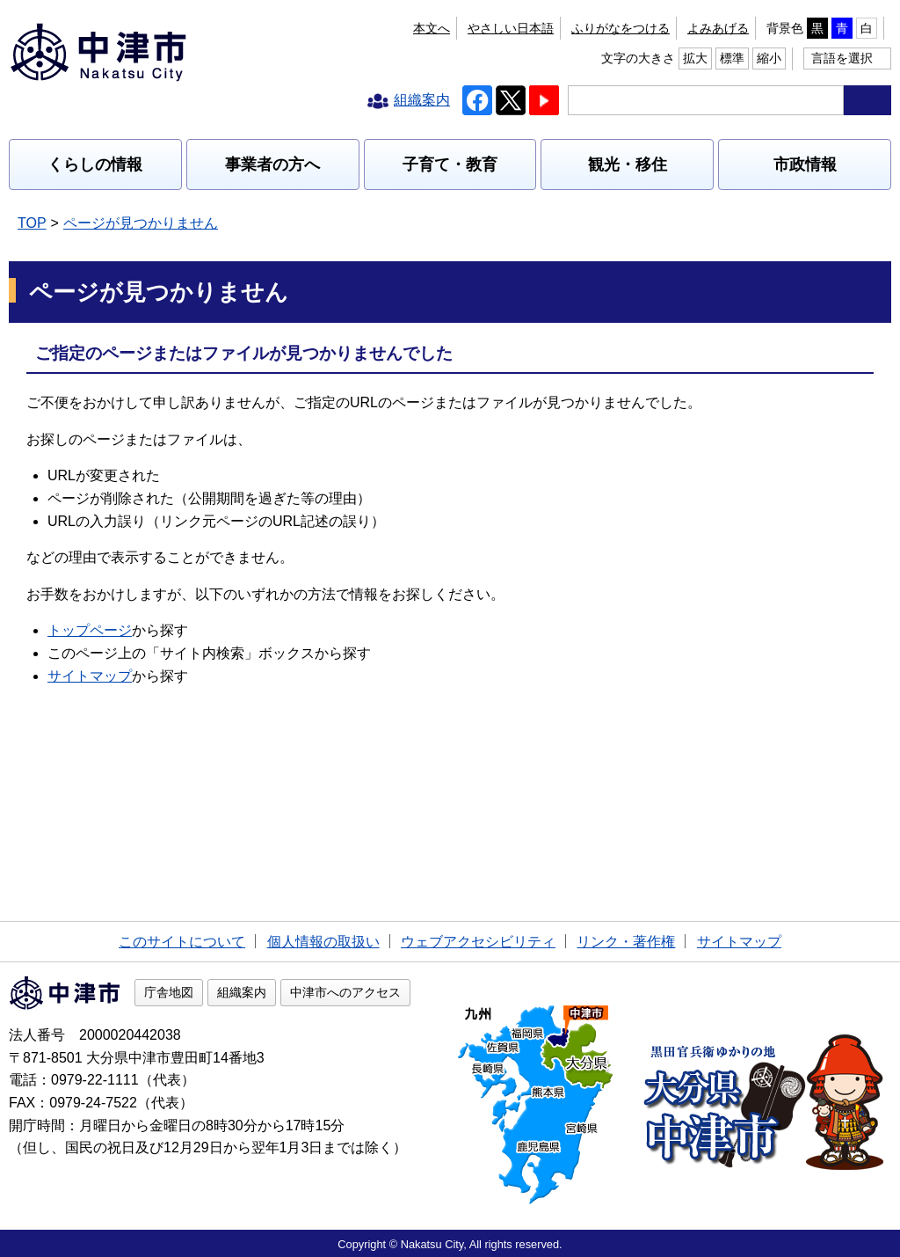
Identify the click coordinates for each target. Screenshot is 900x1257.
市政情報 (805, 164)
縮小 (769, 58)
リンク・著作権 (626, 941)
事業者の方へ (272, 164)
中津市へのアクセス (345, 992)
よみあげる (718, 28)
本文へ (431, 28)
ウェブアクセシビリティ (478, 941)
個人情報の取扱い (323, 941)
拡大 (695, 58)
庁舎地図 (168, 992)
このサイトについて (182, 941)
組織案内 (241, 992)
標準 (732, 58)
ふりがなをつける (620, 28)
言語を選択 (842, 58)
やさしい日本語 (511, 28)
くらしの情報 (94, 164)
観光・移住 (627, 164)
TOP (32, 223)
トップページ (89, 630)
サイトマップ (89, 676)
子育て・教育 (450, 164)
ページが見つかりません (140, 223)
